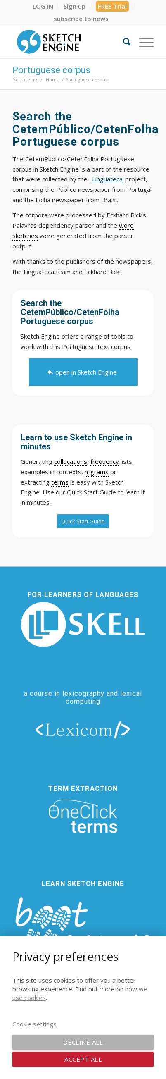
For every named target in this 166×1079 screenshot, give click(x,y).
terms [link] (60, 482)
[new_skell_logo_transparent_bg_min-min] (83, 624)
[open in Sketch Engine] (83, 372)
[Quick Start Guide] (83, 521)
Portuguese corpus (51, 70)
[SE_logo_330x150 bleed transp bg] (68, 41)
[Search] (123, 41)
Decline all (83, 1042)
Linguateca (106, 179)
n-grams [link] (97, 472)
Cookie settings (34, 1024)
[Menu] (142, 41)
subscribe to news (81, 18)
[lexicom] (83, 729)
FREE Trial (112, 6)
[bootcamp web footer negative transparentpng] (83, 934)
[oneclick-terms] (83, 816)
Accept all (83, 1059)
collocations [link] (70, 461)
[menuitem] (43, 6)
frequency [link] (104, 461)
